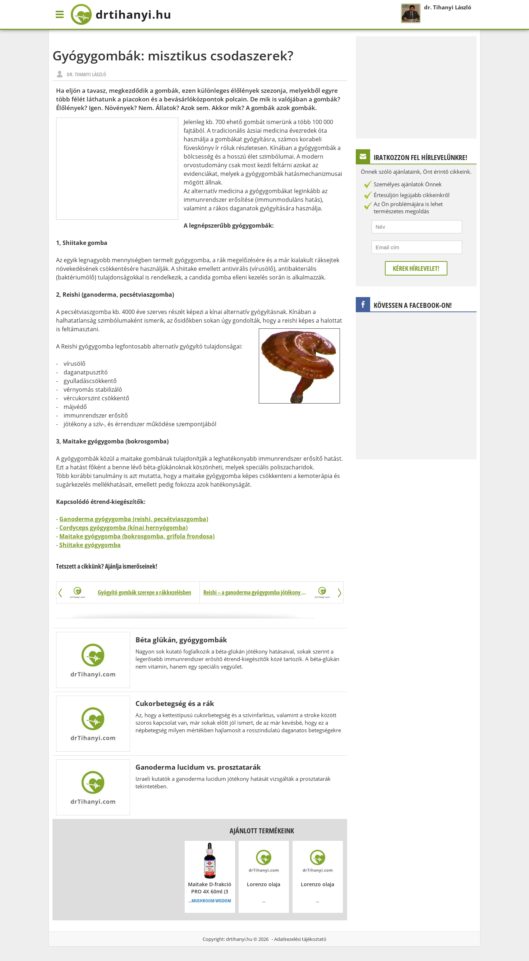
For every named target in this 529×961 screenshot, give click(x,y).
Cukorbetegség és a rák (174, 703)
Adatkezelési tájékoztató (300, 939)
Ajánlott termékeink (262, 830)
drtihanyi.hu (239, 939)
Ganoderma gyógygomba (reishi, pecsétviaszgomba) (133, 519)
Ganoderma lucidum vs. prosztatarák (198, 766)
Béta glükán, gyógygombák (181, 639)
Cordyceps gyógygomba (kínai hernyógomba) (123, 528)
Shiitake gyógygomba (90, 545)
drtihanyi (120, 14)
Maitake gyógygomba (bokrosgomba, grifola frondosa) (137, 536)
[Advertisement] (117, 168)
